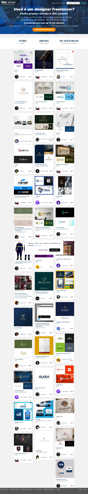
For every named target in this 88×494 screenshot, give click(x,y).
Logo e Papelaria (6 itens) (20, 232)
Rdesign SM (22, 76)
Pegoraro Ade (64, 202)
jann (41, 267)
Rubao (62, 328)
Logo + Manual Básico (20, 103)
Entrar (83, 3)
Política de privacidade (27, 489)
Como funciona (38, 489)
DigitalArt (22, 171)
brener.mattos (64, 297)
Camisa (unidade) (19, 263)
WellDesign (43, 427)
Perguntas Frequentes (49, 489)
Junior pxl (42, 298)
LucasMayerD (23, 334)
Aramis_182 (64, 423)
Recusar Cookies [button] (43, 250)
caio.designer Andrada (66, 359)
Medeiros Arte (23, 302)
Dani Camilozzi (43, 457)
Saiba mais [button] (38, 245)
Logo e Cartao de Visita (41, 134)
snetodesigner (43, 76)
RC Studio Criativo (24, 141)
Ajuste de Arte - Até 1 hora (21, 197)
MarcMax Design (44, 171)
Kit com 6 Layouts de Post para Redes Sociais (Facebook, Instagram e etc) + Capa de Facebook (23, 296)
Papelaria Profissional (41, 327)
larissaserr (22, 237)
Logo (16, 71)
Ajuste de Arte (59, 71)
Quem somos (4, 489)
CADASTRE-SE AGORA (44, 30)
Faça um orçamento (73, 3)
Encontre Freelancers (15, 489)
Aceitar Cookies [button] (54, 250)
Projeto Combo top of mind (42, 166)
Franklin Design (44, 202)
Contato (58, 489)
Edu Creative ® (44, 363)
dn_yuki (63, 76)
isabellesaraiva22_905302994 (47, 139)
